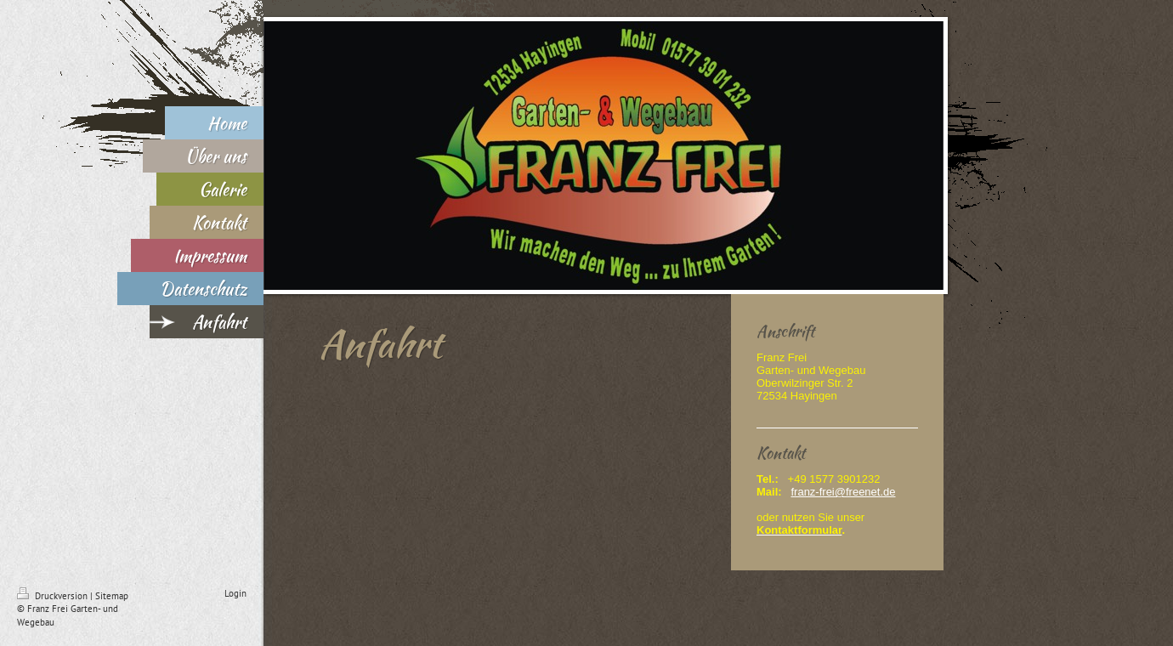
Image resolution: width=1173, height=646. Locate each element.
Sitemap (111, 596)
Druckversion (53, 596)
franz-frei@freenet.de (842, 491)
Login (235, 593)
